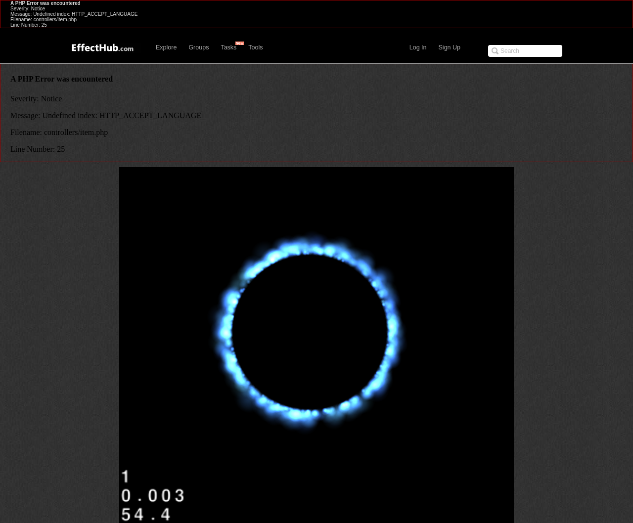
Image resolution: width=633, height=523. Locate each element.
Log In (418, 47)
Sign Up (449, 47)
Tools (255, 47)
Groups (198, 47)
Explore (166, 47)
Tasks (228, 47)
